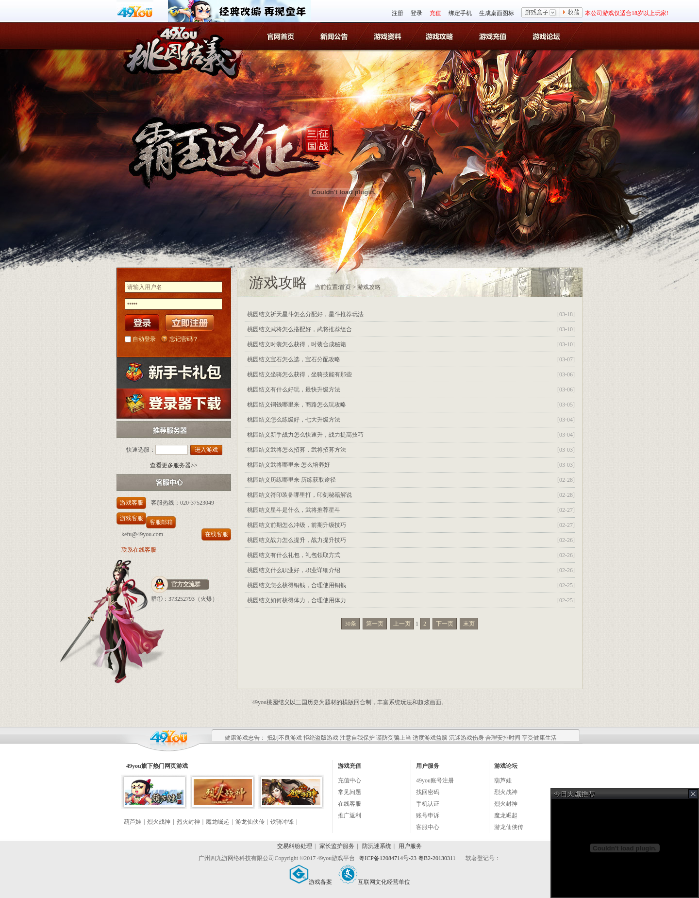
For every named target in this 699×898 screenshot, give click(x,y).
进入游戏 (206, 449)
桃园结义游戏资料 (388, 36)
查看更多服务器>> (174, 465)
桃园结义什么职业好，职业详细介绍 (293, 570)
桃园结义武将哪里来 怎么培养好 (288, 464)
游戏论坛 (546, 36)
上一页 (402, 623)
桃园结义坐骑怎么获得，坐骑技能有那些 (299, 374)
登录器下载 (173, 403)
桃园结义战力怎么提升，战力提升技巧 (296, 540)
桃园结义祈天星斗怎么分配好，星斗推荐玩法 (305, 314)
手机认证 (427, 803)
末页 (469, 623)
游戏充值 (493, 36)
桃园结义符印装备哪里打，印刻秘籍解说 (299, 494)
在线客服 (216, 534)
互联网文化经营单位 (374, 882)
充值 (435, 13)
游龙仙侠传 (250, 821)
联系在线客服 (138, 549)
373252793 (181, 598)
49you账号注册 (435, 780)
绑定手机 (460, 13)
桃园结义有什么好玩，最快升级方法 (293, 389)
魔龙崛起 (217, 821)
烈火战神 (158, 821)
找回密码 (427, 792)
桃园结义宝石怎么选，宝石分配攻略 (293, 359)
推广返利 (349, 815)
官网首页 (282, 36)
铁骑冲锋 (282, 821)
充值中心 (349, 780)
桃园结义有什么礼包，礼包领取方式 (293, 555)
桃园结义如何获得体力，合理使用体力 (296, 600)
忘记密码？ (184, 339)
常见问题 (349, 792)
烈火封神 (188, 821)
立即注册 (189, 322)
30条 (350, 623)
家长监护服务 (336, 846)
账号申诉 (427, 815)
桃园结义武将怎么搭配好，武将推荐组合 (299, 329)
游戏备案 (310, 882)
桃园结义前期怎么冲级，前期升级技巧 (296, 525)
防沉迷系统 (376, 846)
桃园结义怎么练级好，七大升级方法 (293, 419)
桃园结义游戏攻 (441, 36)
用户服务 (410, 846)
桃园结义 (179, 44)
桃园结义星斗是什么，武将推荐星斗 (293, 510)
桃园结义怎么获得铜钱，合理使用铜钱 (296, 585)
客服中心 (427, 827)
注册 (397, 13)
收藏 (571, 13)
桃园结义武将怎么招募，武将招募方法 (296, 449)
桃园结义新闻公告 (335, 36)
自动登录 (144, 339)
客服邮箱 (161, 522)
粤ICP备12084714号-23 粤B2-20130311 (408, 858)
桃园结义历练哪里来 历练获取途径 (291, 479)
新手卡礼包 (173, 372)
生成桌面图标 (496, 13)
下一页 (444, 623)
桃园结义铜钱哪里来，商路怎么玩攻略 (296, 404)
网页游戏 (176, 765)
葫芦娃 (132, 821)
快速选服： (140, 449)
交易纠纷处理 (294, 846)
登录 (416, 13)
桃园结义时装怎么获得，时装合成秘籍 (296, 344)
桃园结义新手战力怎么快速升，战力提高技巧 (305, 434)
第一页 (374, 623)
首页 (345, 287)
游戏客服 (131, 502)
